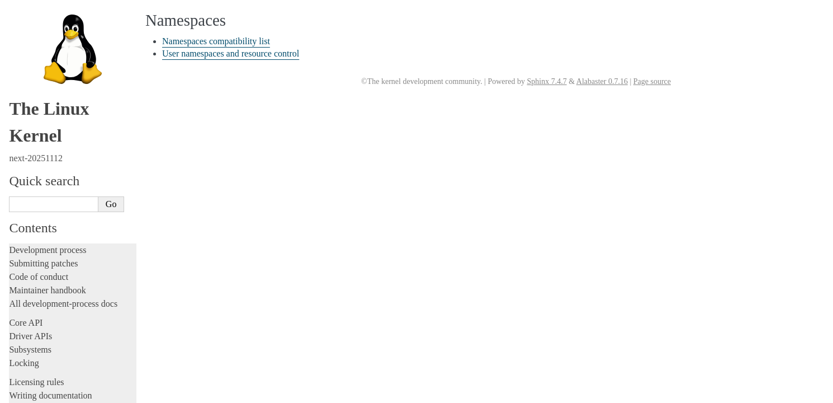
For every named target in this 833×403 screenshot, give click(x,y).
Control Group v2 (49, 38)
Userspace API (35, 303)
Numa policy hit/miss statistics (68, 104)
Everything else (42, 250)
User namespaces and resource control (230, 53)
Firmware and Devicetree (54, 335)
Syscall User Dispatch (56, 125)
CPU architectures (41, 354)
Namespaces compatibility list (216, 41)
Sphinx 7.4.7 (546, 81)
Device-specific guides (53, 226)
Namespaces (43, 92)
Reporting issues (38, 276)
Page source (652, 81)
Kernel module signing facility (68, 82)
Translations (31, 392)
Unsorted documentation (53, 373)
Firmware (26, 322)
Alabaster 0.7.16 (602, 81)
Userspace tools (37, 289)
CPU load (38, 60)
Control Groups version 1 (61, 49)
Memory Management (56, 71)
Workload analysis (46, 237)
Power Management (53, 114)
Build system (32, 263)
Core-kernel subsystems (57, 26)
